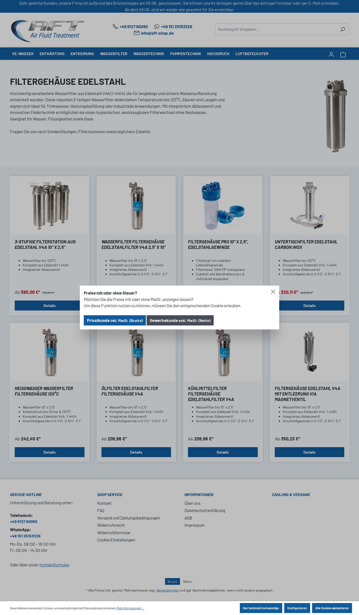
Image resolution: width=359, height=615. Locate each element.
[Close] (273, 292)
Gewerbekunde (180, 320)
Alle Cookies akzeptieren (332, 608)
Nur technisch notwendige (261, 608)
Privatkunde (115, 320)
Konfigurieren (297, 608)
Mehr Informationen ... (130, 608)
